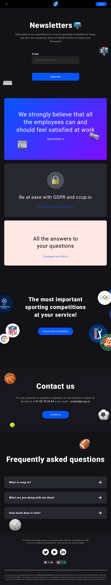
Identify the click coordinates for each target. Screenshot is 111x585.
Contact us (55, 414)
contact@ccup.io (80, 401)
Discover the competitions (55, 331)
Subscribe (55, 77)
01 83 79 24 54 (45, 401)
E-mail (35, 54)
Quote (101, 4)
